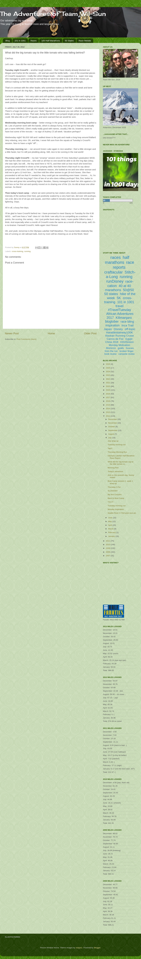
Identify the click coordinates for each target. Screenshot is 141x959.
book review (110, 354)
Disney (118, 329)
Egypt (128, 338)
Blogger (97, 948)
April (110, 525)
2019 (108, 390)
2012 (108, 416)
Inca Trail (128, 325)
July (110, 438)
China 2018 (111, 342)
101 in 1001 (20, 40)
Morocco (111, 348)
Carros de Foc (115, 338)
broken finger (127, 351)
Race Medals (85, 40)
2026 (108, 364)
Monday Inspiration (116, 509)
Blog (7, 40)
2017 (108, 397)
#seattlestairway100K (119, 332)
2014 (108, 409)
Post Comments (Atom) (26, 339)
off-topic (130, 329)
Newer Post (12, 333)
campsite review (126, 354)
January (111, 536)
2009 (108, 548)
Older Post (90, 333)
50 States (69, 40)
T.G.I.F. (111, 502)
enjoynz (79, 948)
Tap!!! (110, 448)
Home (51, 333)
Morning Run (113, 468)
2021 (108, 383)
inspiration (112, 325)
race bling (127, 321)
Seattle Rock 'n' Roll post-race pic (122, 513)
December (112, 419)
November (112, 423)
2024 (108, 371)
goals (121, 348)
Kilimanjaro (124, 318)
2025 (108, 368)
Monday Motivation (119, 345)
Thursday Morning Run (117, 452)
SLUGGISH (113, 491)
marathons (113, 290)
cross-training (17, 251)
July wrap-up (113, 441)
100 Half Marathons (50, 40)
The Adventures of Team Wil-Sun (53, 13)
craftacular (113, 272)
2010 (108, 544)
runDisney (115, 281)
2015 (108, 405)
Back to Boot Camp (116, 498)
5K (119, 298)
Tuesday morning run (117, 445)
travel (119, 306)
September (113, 430)
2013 (108, 412)
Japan (108, 329)
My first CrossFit (115, 495)
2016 (108, 401)
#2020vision (127, 342)
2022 (108, 379)
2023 (108, 375)
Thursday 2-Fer (114, 487)
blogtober (112, 321)
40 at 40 (125, 286)
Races (34, 40)
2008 (108, 552)
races (115, 257)
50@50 (128, 290)
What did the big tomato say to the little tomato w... (120, 463)
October (111, 427)
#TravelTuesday (119, 310)
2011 (108, 541)
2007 (108, 556)
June (110, 518)
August (111, 434)
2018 (108, 394)
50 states (111, 294)
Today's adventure (115, 471)
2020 (108, 386)
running (27, 251)
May (110, 521)
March (111, 529)
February (112, 532)
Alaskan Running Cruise (119, 335)
